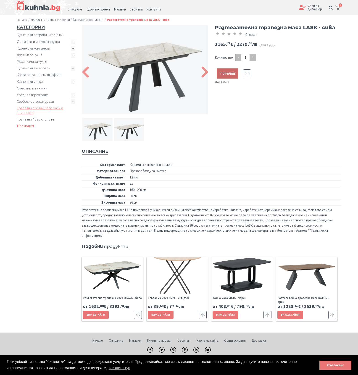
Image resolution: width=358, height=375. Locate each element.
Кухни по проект (159, 340)
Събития (183, 340)
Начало (97, 340)
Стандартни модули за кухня (38, 41)
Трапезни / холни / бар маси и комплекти (40, 110)
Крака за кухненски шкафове (39, 74)
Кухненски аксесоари (33, 68)
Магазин (135, 340)
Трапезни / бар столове (35, 119)
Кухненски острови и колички (40, 34)
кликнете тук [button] (119, 368)
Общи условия (235, 340)
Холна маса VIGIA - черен (229, 298)
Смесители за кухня (32, 88)
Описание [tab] (95, 151)
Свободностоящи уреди (35, 101)
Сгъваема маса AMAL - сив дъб (168, 298)
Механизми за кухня (32, 61)
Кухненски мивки (30, 81)
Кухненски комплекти (33, 48)
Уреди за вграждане (32, 94)
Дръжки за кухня (29, 54)
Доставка (222, 82)
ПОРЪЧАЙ (227, 73)
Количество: (224, 57)
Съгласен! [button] (335, 365)
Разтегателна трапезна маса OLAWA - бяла (112, 298)
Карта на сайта (207, 340)
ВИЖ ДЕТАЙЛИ (96, 314)
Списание (116, 340)
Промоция (25, 125)
